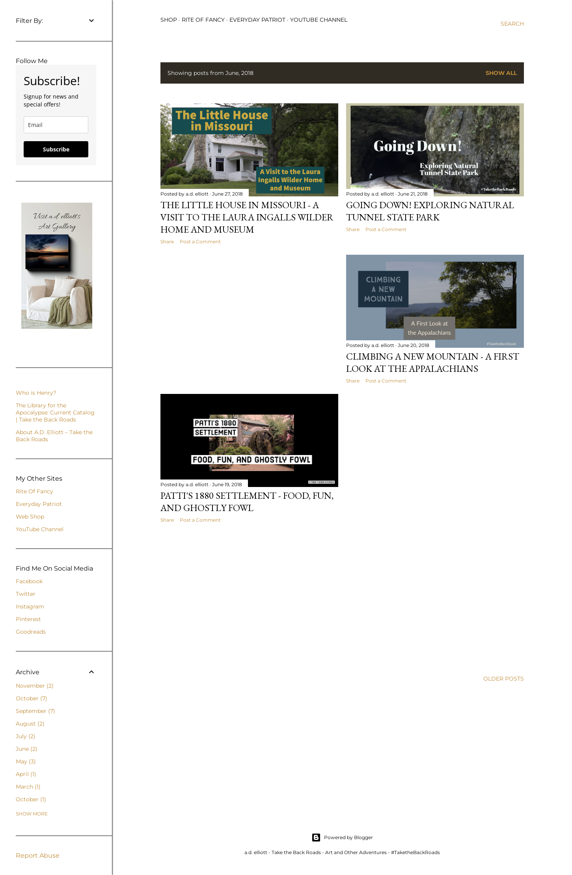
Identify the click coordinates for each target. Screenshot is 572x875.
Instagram (30, 606)
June (26, 748)
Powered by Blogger (342, 837)
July (25, 736)
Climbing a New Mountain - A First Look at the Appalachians (432, 362)
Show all (501, 72)
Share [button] (167, 241)
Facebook (29, 581)
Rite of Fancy (203, 19)
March (28, 786)
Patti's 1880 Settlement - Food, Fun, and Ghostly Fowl (247, 501)
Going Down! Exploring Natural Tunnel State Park (430, 211)
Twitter (25, 593)
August (30, 723)
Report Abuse (38, 855)
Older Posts (503, 678)
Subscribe (56, 149)
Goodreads (31, 631)
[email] (56, 124)
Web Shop (30, 516)
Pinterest (28, 619)
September (35, 711)
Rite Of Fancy (34, 491)
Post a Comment (200, 241)
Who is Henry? (36, 392)
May (26, 761)
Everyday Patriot (257, 19)
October (31, 698)
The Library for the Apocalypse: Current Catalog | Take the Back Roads (55, 412)
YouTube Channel (318, 19)
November (35, 685)
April (26, 774)
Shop (168, 19)
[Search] (512, 23)
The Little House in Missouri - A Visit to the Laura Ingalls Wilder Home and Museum (247, 217)
